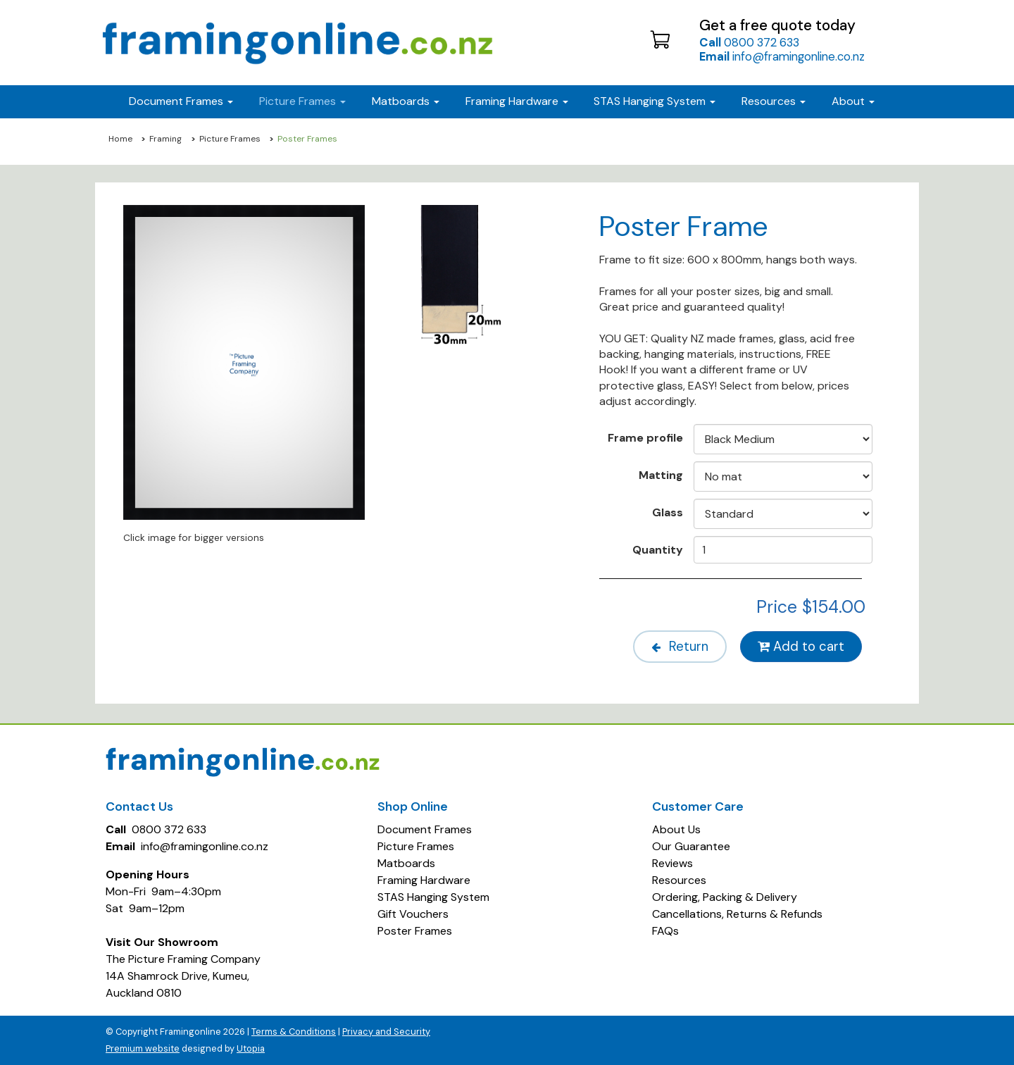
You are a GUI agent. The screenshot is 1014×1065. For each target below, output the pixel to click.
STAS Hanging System (433, 897)
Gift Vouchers (413, 914)
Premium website (143, 1048)
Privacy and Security (386, 1032)
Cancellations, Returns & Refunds (737, 914)
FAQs (665, 930)
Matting (661, 475)
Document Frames (424, 829)
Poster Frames (414, 930)
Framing (165, 138)
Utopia (251, 1048)
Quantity (657, 549)
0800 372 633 (749, 42)
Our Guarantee (691, 846)
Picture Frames (230, 138)
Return (679, 646)
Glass (667, 512)
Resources (773, 101)
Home (120, 138)
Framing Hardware (423, 880)
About (853, 101)
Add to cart (801, 646)
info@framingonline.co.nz (782, 56)
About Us (676, 829)
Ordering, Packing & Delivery (724, 897)
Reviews (672, 863)
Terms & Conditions (293, 1032)
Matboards (406, 863)
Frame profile (645, 437)
